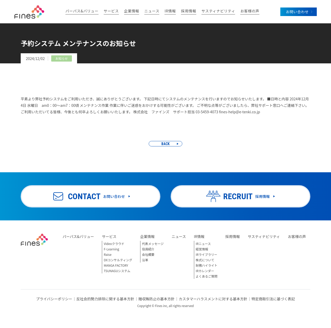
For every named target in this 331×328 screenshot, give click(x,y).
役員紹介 (148, 249)
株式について (205, 260)
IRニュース (203, 243)
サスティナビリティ (218, 11)
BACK (165, 144)
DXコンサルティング (118, 260)
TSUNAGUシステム (117, 271)
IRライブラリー (206, 254)
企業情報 (131, 11)
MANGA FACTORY (116, 265)
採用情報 (188, 11)
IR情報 (170, 11)
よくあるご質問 (206, 276)
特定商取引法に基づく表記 (273, 298)
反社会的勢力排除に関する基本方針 (105, 298)
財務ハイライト (206, 265)
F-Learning (111, 249)
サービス (111, 11)
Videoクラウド (114, 243)
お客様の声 (249, 11)
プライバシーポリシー (54, 298)
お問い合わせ (297, 11)
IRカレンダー (205, 271)
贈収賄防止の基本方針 (156, 298)
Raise (107, 254)
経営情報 (202, 249)
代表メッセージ (153, 243)
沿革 (145, 260)
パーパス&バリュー (82, 11)
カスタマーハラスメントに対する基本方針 (213, 298)
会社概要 (148, 254)
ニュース (151, 11)
